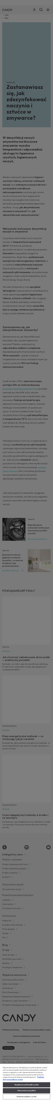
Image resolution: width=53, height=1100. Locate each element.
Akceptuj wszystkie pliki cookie (26, 1085)
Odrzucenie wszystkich (26, 1091)
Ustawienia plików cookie (27, 1097)
